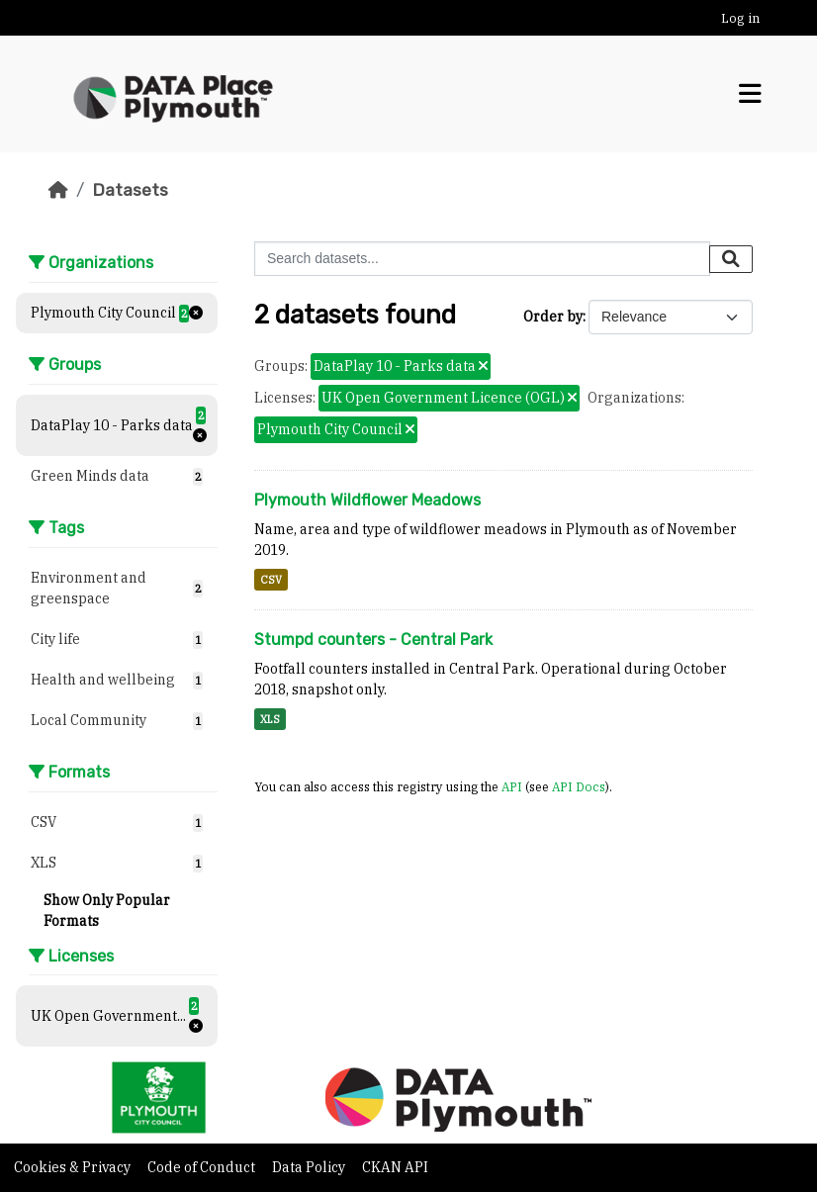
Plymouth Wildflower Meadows (367, 500)
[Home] (58, 190)
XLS (270, 719)
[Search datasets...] (482, 258)
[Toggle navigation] (750, 94)
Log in (740, 18)
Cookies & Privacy (74, 1167)
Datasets (130, 190)
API (511, 786)
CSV (271, 580)
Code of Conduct (202, 1167)
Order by (553, 316)
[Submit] (731, 259)
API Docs (578, 786)
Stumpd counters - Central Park (373, 639)
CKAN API (395, 1167)
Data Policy (310, 1167)
